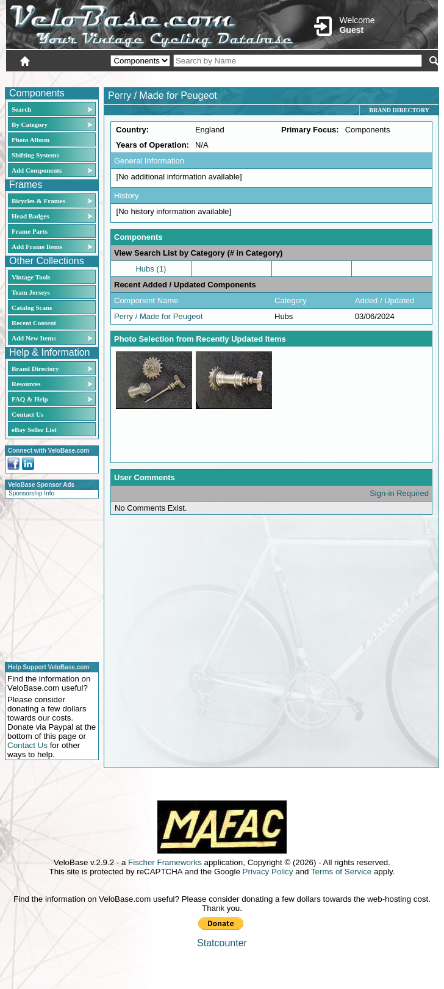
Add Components (37, 170)
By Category (30, 124)
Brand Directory (35, 368)
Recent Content (34, 322)
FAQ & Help (30, 399)
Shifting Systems (35, 155)
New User (369, 77)
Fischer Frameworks (165, 862)
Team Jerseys (31, 292)
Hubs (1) (150, 268)
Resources (26, 383)
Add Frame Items (37, 246)
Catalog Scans (32, 307)
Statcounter (222, 943)
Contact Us (27, 414)
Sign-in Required (399, 493)
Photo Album (30, 139)
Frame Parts (30, 231)
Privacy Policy (268, 871)
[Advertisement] (48, 578)
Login (329, 77)
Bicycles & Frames (39, 200)
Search (21, 109)
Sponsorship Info (31, 493)
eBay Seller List (34, 429)
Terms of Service (341, 871)
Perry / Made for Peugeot (158, 316)
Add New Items (34, 338)
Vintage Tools (31, 277)
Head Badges (30, 216)
